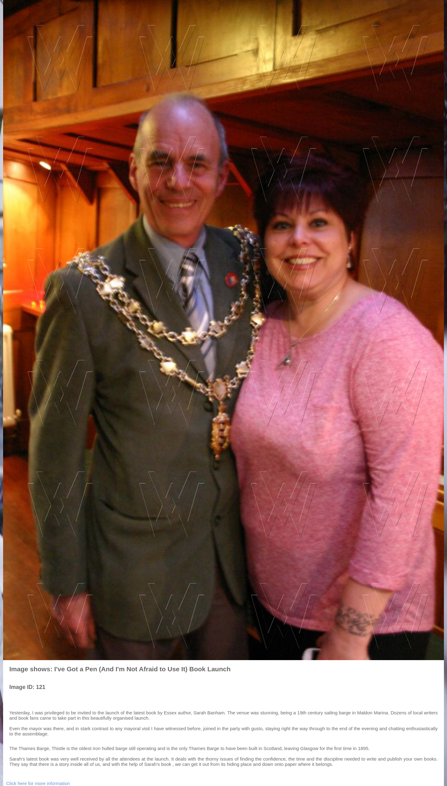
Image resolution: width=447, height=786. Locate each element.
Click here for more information (38, 783)
